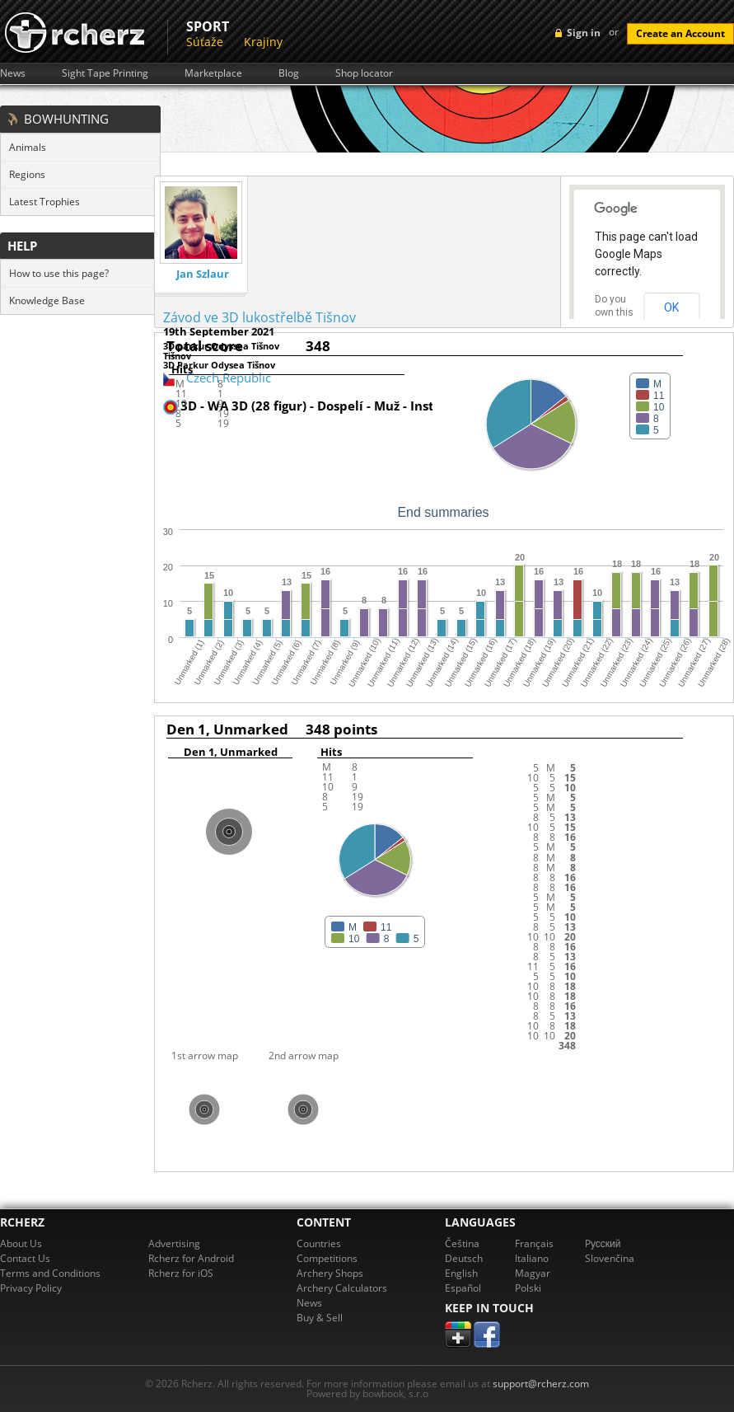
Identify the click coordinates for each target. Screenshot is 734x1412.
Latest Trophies (44, 202)
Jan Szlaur (202, 274)
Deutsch (464, 1258)
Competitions (327, 1258)
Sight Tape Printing (105, 73)
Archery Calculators (342, 1288)
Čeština (462, 1243)
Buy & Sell (320, 1318)
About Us (21, 1243)
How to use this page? (59, 273)
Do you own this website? (614, 312)
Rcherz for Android (191, 1258)
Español (463, 1288)
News (13, 73)
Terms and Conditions (50, 1273)
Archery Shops (330, 1273)
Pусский (603, 1243)
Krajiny (263, 41)
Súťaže (204, 41)
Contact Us (25, 1258)
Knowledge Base (47, 300)
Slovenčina (609, 1258)
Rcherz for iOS (180, 1273)
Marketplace (213, 73)
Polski (528, 1288)
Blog (288, 73)
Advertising (174, 1243)
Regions (27, 174)
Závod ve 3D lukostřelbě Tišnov (259, 317)
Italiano (532, 1258)
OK (671, 307)
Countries (319, 1243)
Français (534, 1243)
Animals (27, 147)
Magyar (532, 1273)
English (461, 1273)
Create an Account (680, 33)
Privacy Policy (31, 1288)
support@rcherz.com (541, 1384)
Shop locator (364, 73)
